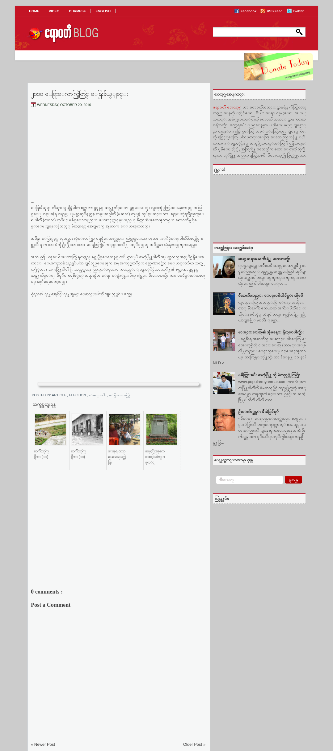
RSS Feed (275, 11)
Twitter (298, 11)
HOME (34, 11)
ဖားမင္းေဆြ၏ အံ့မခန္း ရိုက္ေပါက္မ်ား (271, 332)
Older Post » (194, 744)
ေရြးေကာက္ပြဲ (121, 395)
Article (59, 395)
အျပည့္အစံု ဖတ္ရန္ (119, 294)
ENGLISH (103, 11)
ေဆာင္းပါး (98, 395)
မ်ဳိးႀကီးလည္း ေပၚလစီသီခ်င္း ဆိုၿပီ (270, 295)
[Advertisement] (118, 158)
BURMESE (77, 11)
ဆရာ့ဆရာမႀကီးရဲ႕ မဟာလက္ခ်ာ (264, 258)
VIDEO (54, 11)
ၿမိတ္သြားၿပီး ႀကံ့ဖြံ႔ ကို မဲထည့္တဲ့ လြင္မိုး (269, 375)
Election (78, 395)
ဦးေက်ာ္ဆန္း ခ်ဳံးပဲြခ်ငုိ (258, 411)
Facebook (249, 11)
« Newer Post (43, 744)
